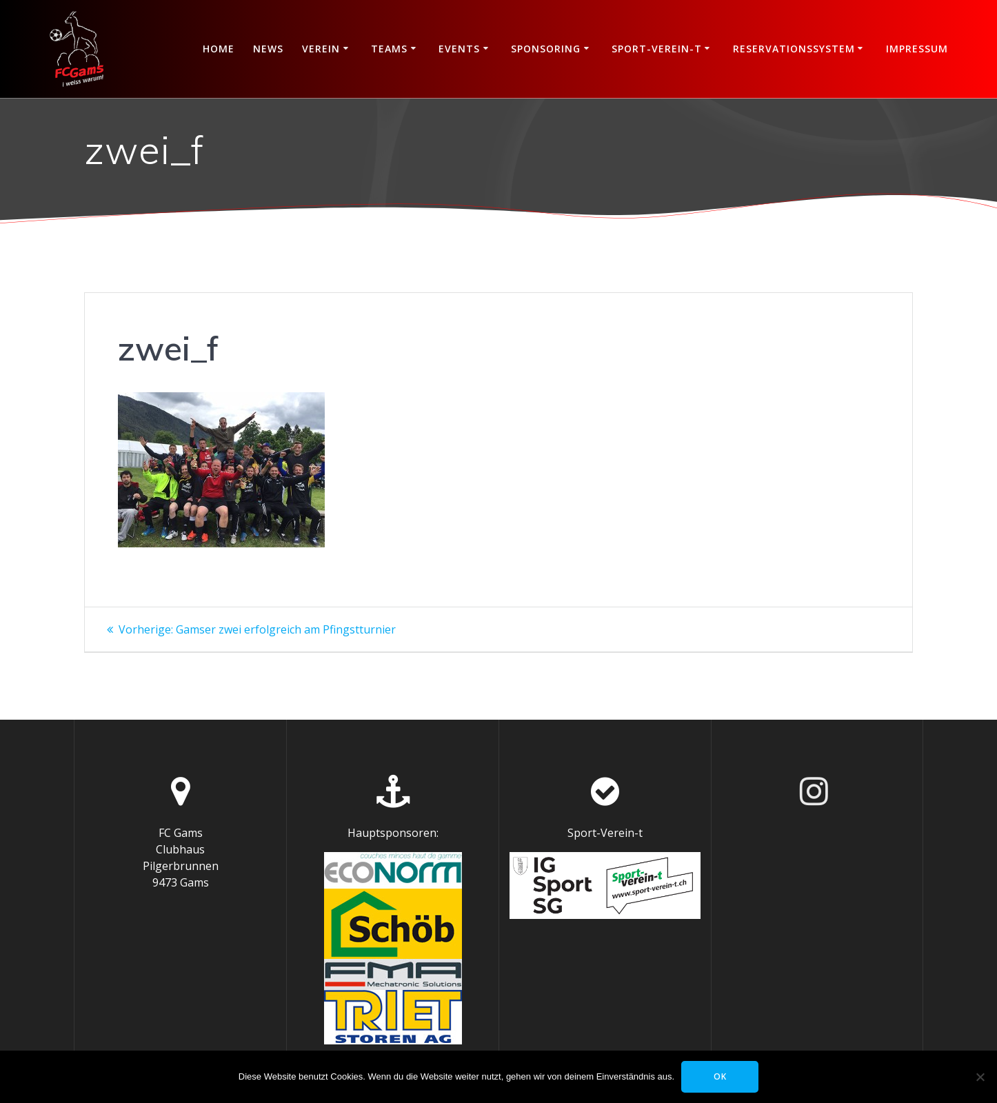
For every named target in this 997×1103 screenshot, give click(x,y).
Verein (321, 48)
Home (218, 48)
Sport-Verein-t (657, 48)
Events (459, 48)
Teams (389, 48)
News (268, 48)
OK (720, 1076)
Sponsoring (546, 48)
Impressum (917, 48)
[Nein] (980, 1077)
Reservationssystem (794, 48)
